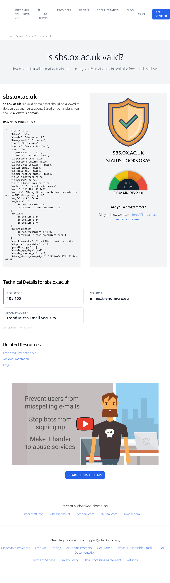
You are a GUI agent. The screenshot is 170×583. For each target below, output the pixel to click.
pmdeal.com (85, 514)
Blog (130, 10)
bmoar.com (132, 514)
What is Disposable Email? (135, 548)
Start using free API (85, 475)
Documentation (108, 10)
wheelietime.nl (60, 514)
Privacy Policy (69, 560)
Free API (40, 548)
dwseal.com (109, 514)
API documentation (16, 359)
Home (8, 36)
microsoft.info (33, 514)
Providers (64, 10)
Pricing (84, 10)
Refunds (132, 560)
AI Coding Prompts (44, 14)
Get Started (105, 548)
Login (141, 14)
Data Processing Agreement (102, 560)
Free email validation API (22, 14)
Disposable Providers (15, 548)
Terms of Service (44, 560)
